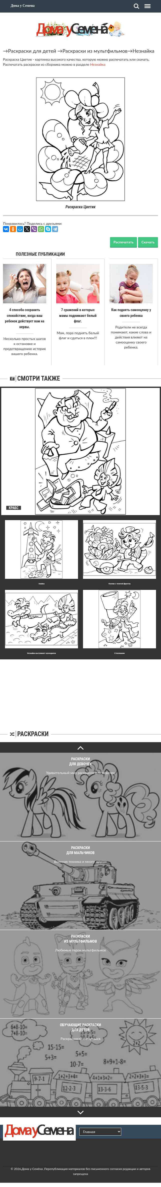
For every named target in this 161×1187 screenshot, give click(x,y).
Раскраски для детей (32, 51)
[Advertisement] (80, 690)
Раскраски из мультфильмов (95, 51)
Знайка (41, 583)
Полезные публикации (40, 254)
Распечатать (124, 242)
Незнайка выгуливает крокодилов (41, 652)
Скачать (148, 242)
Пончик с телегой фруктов (119, 583)
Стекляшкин (119, 652)
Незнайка (143, 51)
